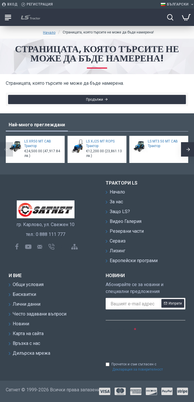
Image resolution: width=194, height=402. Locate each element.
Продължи (94, 100)
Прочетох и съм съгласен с (135, 367)
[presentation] (146, 343)
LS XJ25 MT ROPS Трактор (100, 143)
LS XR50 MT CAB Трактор (37, 143)
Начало (49, 33)
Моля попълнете (119, 329)
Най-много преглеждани (37, 124)
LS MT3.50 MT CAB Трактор (163, 143)
